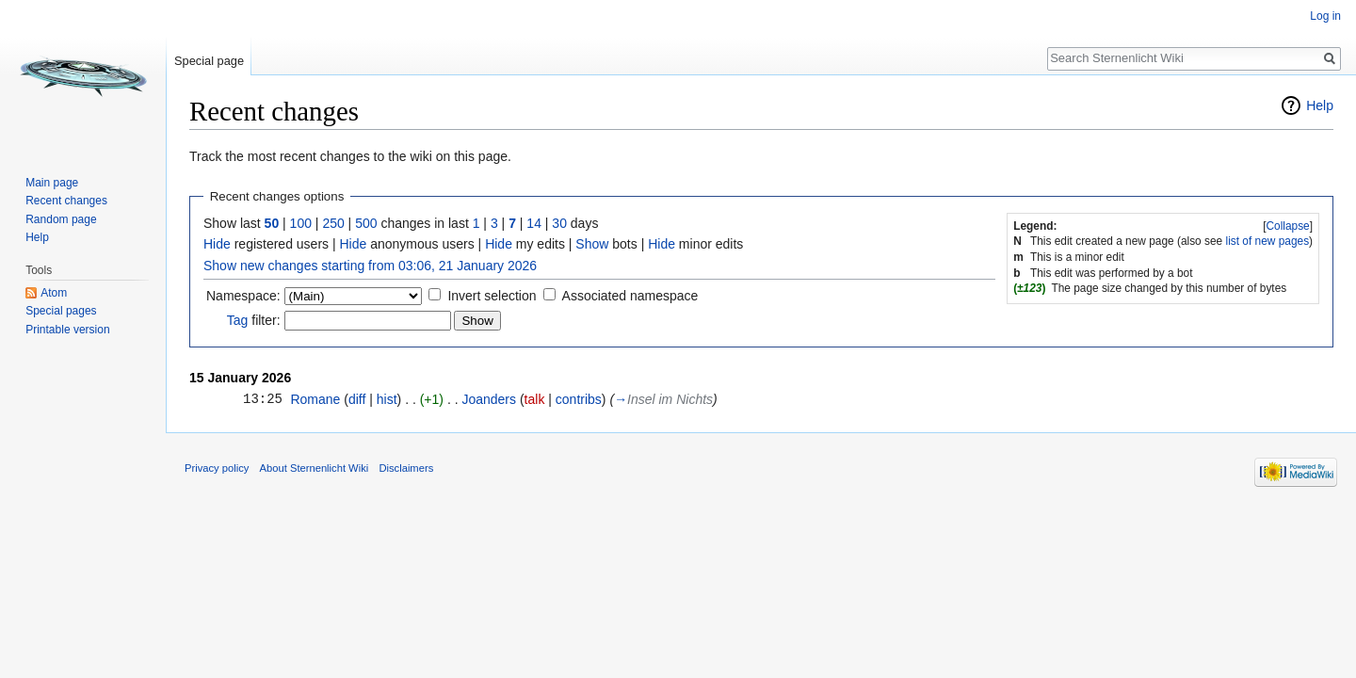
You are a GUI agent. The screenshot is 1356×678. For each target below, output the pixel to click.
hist (387, 399)
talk (535, 399)
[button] (1288, 226)
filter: (254, 320)
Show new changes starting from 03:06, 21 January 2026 (370, 265)
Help (1319, 105)
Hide (217, 243)
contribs (579, 399)
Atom (53, 292)
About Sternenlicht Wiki (314, 468)
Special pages (60, 310)
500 (366, 223)
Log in (1325, 16)
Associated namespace (630, 295)
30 (559, 223)
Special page (209, 61)
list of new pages (1268, 241)
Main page (51, 182)
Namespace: (243, 295)
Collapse (1287, 226)
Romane (315, 399)
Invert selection (491, 295)
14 (533, 223)
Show (591, 243)
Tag (238, 320)
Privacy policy (217, 468)
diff (356, 399)
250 (333, 223)
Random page (60, 219)
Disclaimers (406, 468)
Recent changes (66, 200)
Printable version (67, 329)
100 (301, 223)
